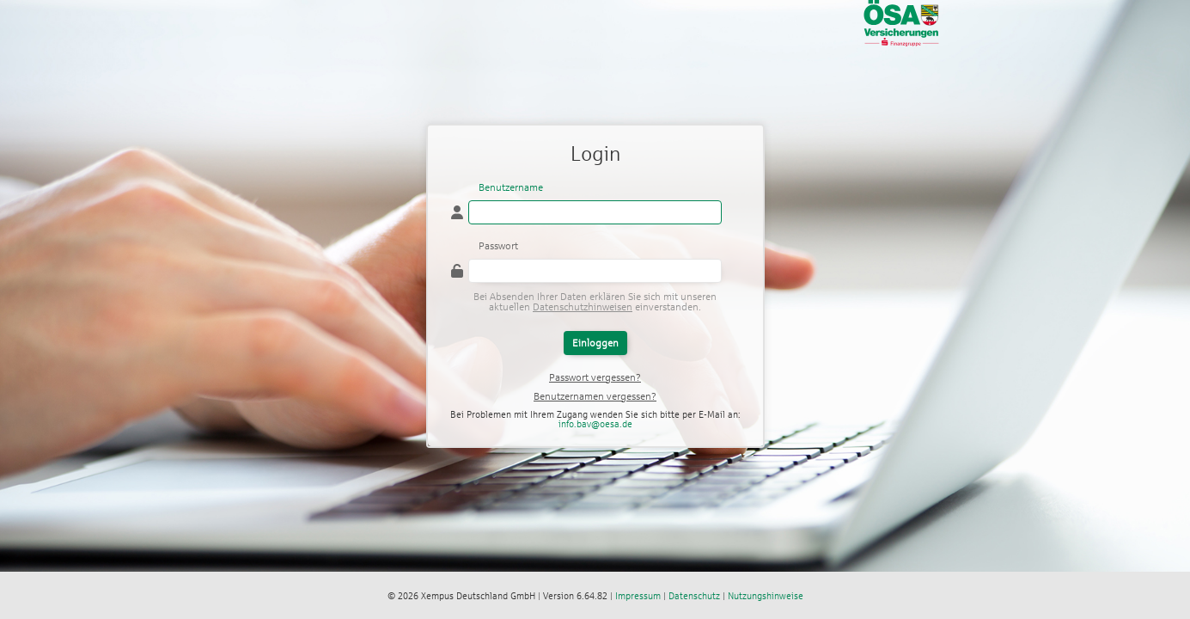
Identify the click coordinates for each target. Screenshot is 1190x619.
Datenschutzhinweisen (582, 307)
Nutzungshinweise (765, 596)
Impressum (638, 596)
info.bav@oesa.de (595, 424)
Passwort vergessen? (595, 377)
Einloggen (595, 343)
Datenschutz (694, 596)
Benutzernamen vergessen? (595, 396)
